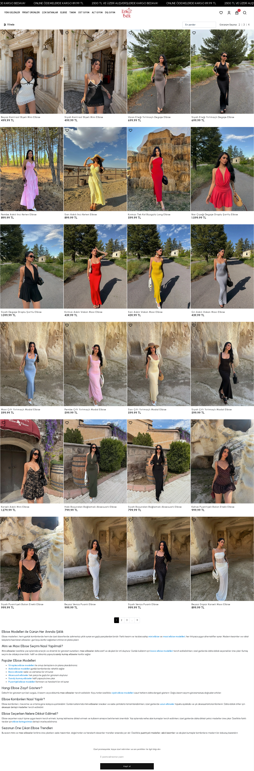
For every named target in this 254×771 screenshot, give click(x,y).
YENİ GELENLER (12, 12)
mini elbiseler (91, 704)
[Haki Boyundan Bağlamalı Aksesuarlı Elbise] (95, 461)
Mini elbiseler (8, 651)
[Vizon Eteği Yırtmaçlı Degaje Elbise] (158, 71)
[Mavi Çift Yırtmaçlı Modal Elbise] (31, 364)
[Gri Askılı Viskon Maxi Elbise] (222, 266)
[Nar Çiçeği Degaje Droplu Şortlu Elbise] (222, 169)
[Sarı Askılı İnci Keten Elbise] (95, 169)
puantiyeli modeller (150, 733)
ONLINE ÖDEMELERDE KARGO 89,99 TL (70, 3)
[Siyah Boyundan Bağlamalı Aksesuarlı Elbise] (158, 461)
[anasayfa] (127, 12)
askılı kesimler (168, 733)
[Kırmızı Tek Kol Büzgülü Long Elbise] (158, 169)
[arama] (245, 13)
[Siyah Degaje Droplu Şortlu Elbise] (31, 266)
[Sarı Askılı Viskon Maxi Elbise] (158, 266)
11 (137, 620)
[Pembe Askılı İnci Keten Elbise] (31, 169)
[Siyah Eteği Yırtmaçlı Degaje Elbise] (222, 71)
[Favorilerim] (221, 13)
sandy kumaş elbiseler (67, 654)
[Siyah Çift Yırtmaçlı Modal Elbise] (222, 364)
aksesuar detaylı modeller (15, 707)
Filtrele (8, 24)
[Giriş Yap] (229, 13)
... (132, 620)
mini (13, 733)
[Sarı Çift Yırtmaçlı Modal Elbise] (158, 364)
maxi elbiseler (87, 651)
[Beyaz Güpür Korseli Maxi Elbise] (222, 559)
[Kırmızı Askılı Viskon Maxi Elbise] (95, 266)
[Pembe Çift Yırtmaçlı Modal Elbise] (95, 364)
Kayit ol (127, 766)
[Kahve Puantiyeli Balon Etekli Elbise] (222, 461)
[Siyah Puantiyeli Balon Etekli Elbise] (31, 559)
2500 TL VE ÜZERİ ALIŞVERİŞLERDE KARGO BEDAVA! (136, 3)
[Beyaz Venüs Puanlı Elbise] (95, 559)
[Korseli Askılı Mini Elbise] (31, 461)
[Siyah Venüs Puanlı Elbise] (158, 559)
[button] (31, 12)
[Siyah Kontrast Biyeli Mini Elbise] (95, 71)
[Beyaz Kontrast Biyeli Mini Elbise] (31, 71)
